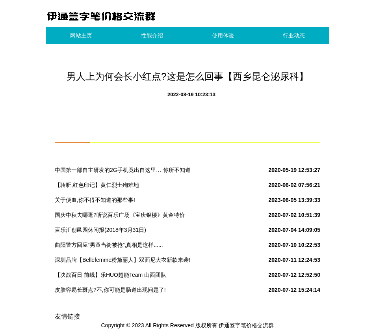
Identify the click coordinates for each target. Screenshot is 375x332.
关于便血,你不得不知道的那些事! (95, 200)
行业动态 (294, 35)
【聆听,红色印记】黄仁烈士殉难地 (97, 185)
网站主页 (81, 35)
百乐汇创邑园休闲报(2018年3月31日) (100, 230)
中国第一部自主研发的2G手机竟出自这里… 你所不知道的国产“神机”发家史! (123, 171)
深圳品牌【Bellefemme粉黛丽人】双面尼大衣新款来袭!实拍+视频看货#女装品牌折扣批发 (122, 261)
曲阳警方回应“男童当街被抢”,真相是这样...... (109, 245)
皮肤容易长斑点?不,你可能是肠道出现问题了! (110, 290)
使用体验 (223, 35)
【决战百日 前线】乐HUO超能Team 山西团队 (110, 275)
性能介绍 (152, 35)
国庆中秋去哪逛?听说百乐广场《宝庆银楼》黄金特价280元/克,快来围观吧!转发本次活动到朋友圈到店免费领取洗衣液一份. (122, 216)
